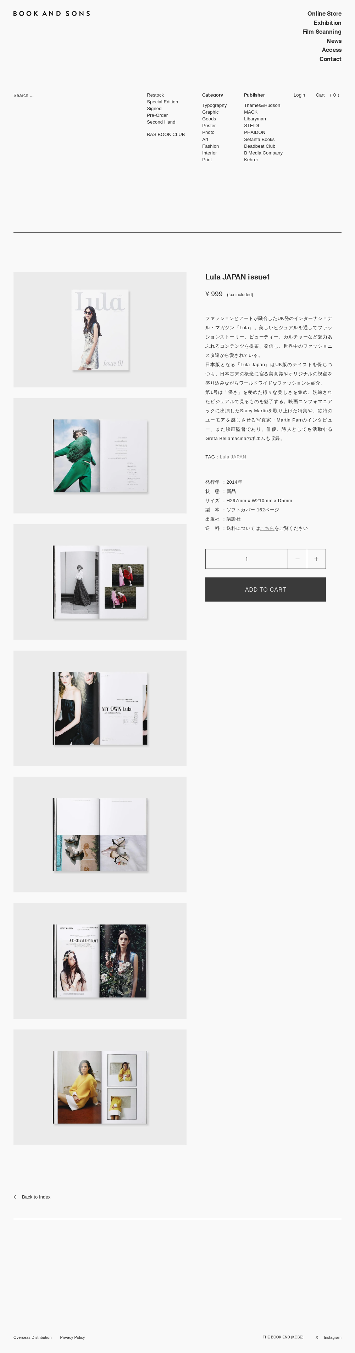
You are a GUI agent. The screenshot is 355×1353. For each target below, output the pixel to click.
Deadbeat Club (259, 146)
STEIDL (252, 125)
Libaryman (255, 118)
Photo (208, 132)
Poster (209, 125)
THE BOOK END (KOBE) (283, 1337)
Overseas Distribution (32, 1337)
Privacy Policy (72, 1337)
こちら (267, 528)
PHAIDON (254, 132)
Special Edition (162, 101)
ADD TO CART (265, 590)
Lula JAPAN (233, 457)
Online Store (324, 13)
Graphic (210, 112)
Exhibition (328, 23)
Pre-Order (157, 115)
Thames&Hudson (262, 105)
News (334, 41)
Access (332, 50)
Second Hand (161, 122)
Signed (154, 108)
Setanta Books (259, 139)
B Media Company (263, 153)
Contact (331, 59)
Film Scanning (322, 32)
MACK (250, 112)
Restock (155, 95)
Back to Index (31, 1197)
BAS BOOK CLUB (166, 134)
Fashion (210, 146)
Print (207, 159)
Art (205, 139)
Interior (209, 153)
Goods (209, 118)
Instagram (333, 1337)
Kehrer (251, 159)
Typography (214, 105)
